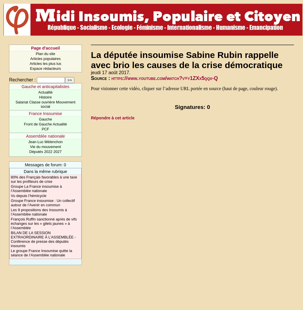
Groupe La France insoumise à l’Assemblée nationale (36, 188)
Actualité (45, 92)
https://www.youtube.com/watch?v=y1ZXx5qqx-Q (164, 78)
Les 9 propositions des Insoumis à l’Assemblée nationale (39, 212)
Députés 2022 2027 (45, 151)
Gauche (45, 119)
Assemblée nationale (45, 136)
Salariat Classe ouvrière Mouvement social (45, 104)
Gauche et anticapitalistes (45, 86)
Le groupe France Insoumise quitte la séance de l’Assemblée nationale (41, 253)
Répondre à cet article (112, 118)
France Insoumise (45, 113)
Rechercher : (22, 79)
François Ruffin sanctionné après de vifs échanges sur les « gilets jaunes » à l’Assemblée (44, 223)
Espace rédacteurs (45, 68)
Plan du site (45, 54)
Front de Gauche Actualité (45, 124)
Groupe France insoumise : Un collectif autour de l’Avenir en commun (43, 202)
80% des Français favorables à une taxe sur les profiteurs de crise (44, 179)
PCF (45, 129)
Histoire (45, 97)
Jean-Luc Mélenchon (45, 142)
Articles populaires (45, 58)
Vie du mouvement (45, 147)
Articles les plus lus (45, 63)
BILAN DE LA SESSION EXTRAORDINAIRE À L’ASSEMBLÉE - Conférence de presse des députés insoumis (43, 239)
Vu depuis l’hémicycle (28, 196)
